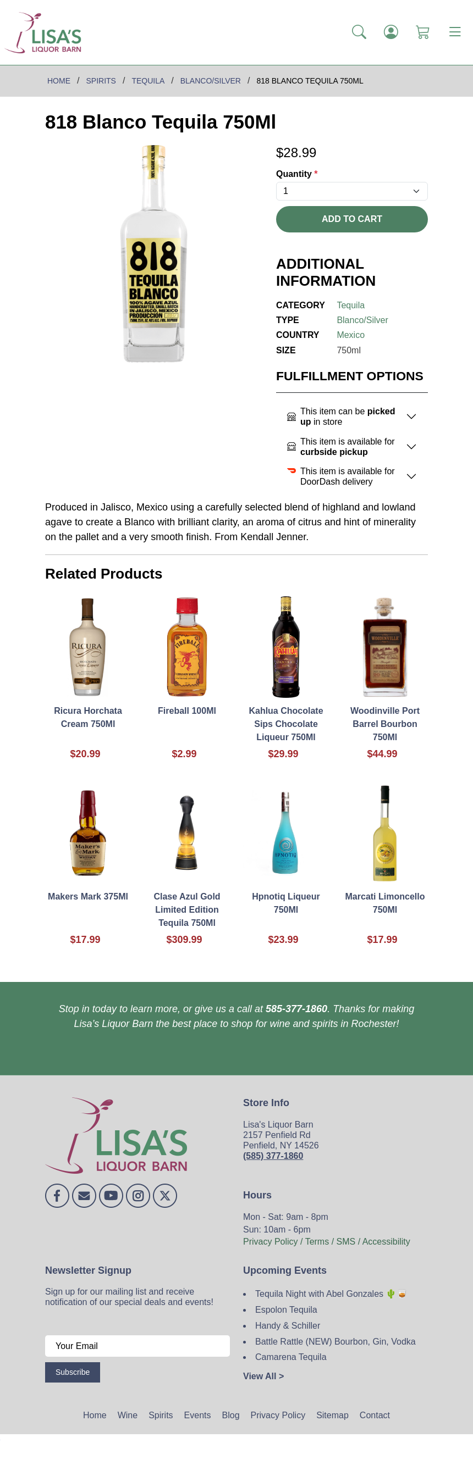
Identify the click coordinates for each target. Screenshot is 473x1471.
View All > (263, 1376)
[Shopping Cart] (423, 33)
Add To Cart (352, 219)
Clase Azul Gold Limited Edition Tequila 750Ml (186, 910)
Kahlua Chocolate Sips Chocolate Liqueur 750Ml (286, 724)
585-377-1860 (296, 1008)
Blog (231, 1415)
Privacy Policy (278, 1415)
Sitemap (332, 1415)
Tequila (351, 305)
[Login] (391, 33)
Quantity (297, 174)
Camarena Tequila (291, 1357)
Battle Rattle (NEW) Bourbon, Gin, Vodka (335, 1341)
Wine (128, 1415)
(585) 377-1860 (273, 1156)
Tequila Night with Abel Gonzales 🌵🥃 (331, 1293)
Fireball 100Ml (187, 710)
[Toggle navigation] (455, 32)
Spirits (160, 1415)
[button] (359, 33)
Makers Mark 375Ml (88, 896)
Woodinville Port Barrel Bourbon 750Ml (385, 724)
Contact (375, 1415)
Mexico (351, 335)
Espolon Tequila (286, 1309)
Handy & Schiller (287, 1325)
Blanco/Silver (362, 320)
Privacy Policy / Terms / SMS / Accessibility (326, 1241)
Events (197, 1415)
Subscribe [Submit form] (73, 1372)
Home (95, 1415)
